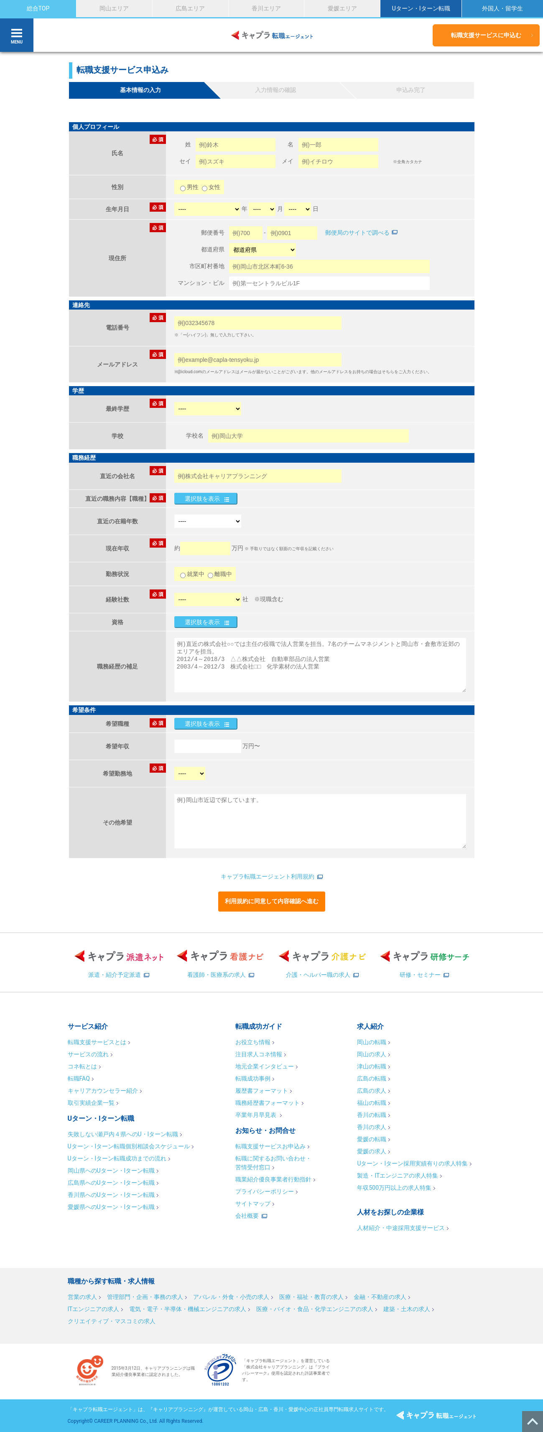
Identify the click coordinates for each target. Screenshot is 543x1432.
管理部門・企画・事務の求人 (145, 1297)
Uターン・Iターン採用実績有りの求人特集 (412, 1163)
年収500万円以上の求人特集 (394, 1187)
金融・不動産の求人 (380, 1297)
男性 (190, 187)
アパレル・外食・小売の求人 (231, 1297)
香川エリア (266, 8)
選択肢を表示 (202, 498)
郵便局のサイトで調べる (357, 232)
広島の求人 (371, 1090)
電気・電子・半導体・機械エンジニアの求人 (187, 1309)
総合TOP (38, 8)
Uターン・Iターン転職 (421, 8)
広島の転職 (371, 1078)
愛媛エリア (342, 8)
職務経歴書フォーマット (267, 1102)
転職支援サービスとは (97, 1042)
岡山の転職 (371, 1042)
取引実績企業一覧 (91, 1102)
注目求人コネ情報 (258, 1054)
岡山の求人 (371, 1054)
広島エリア (190, 8)
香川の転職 (371, 1115)
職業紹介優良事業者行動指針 (273, 1179)
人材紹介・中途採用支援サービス (401, 1228)
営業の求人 (82, 1297)
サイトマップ (252, 1203)
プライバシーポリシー (264, 1191)
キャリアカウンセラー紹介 (103, 1090)
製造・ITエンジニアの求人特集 (397, 1175)
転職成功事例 (252, 1078)
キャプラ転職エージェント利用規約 (267, 876)
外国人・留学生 (502, 8)
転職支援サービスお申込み (270, 1146)
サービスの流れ (88, 1054)
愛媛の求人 (371, 1151)
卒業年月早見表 (256, 1115)
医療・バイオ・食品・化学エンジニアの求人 (314, 1309)
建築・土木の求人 (406, 1309)
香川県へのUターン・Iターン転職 (111, 1194)
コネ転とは (82, 1066)
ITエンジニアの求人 (94, 1309)
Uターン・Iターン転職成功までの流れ (117, 1158)
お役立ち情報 (252, 1042)
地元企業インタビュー (264, 1066)
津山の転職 (371, 1066)
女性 (211, 187)
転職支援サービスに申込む (486, 35)
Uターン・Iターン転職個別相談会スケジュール (129, 1146)
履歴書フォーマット (261, 1090)
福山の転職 (371, 1102)
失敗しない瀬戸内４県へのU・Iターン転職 (123, 1134)
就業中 (192, 574)
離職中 (220, 574)
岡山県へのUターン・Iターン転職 (111, 1170)
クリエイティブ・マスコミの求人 (112, 1321)
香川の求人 (371, 1127)
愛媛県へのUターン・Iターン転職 (111, 1207)
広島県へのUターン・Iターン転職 (111, 1182)
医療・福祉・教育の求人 (311, 1297)
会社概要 (247, 1215)
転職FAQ (79, 1078)
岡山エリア (114, 8)
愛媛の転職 (371, 1139)
